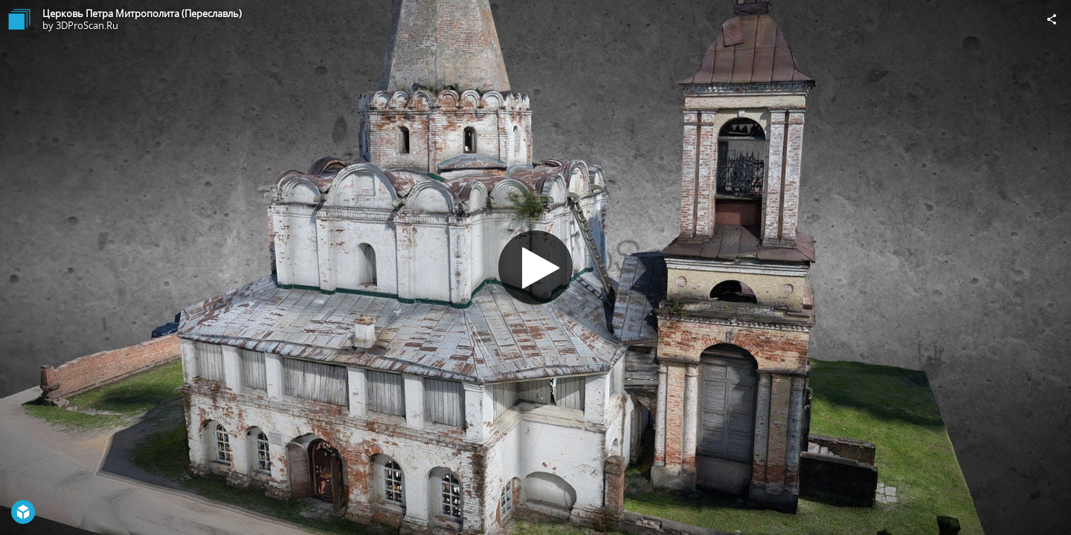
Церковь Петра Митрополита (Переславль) (142, 13)
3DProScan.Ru (87, 25)
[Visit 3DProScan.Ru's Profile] (19, 19)
